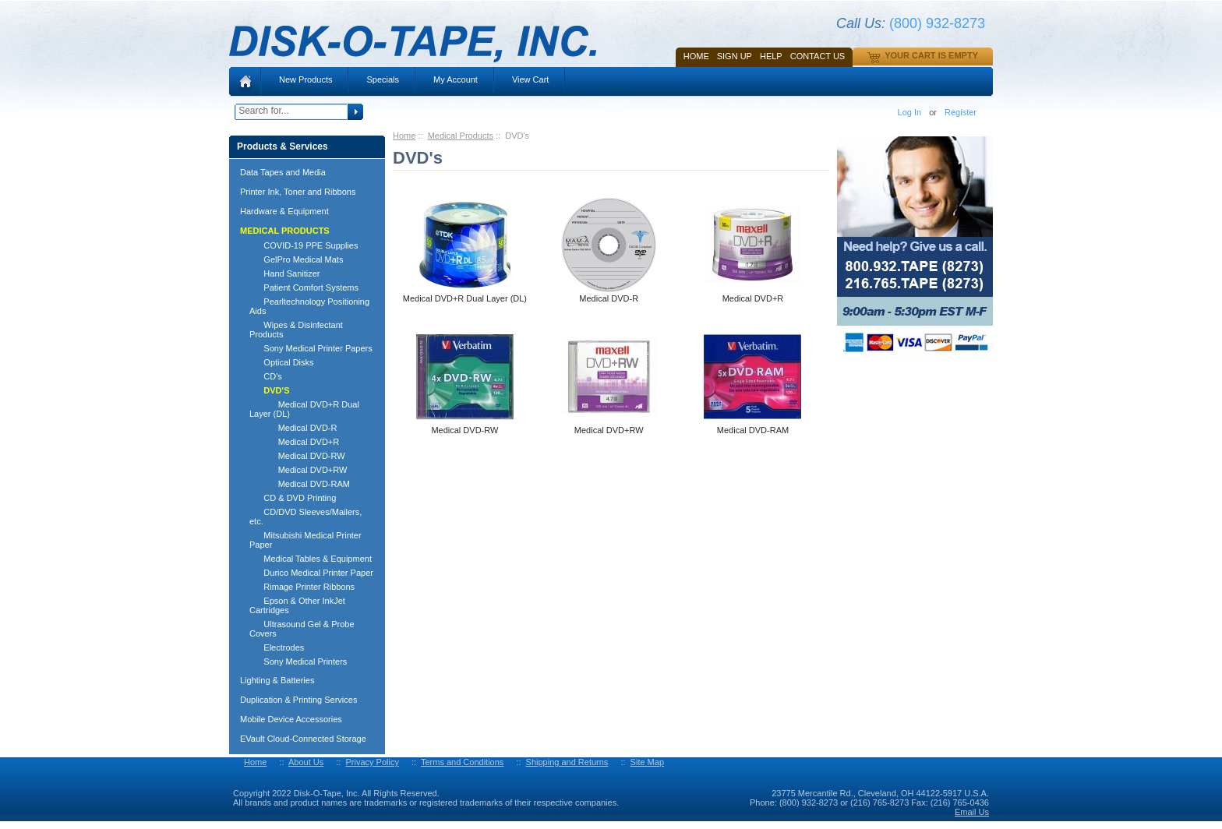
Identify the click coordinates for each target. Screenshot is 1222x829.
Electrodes (276, 647)
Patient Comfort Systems (303, 287)
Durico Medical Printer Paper (311, 572)
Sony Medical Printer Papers (311, 348)
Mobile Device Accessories (291, 719)
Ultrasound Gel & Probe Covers (302, 628)
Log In (910, 112)
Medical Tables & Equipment (310, 558)
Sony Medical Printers (298, 661)
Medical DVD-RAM (299, 484)
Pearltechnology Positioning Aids (309, 306)
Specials (382, 79)
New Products (305, 79)
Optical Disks (281, 362)
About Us (305, 762)
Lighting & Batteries (277, 680)
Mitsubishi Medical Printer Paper (305, 540)
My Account (455, 79)
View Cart (530, 79)
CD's (265, 376)
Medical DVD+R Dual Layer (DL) (304, 409)
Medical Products (460, 135)
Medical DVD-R (293, 427)
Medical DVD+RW (298, 469)
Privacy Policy (371, 762)
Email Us (972, 812)
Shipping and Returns (567, 762)
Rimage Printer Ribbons (302, 586)
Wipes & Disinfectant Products (296, 329)
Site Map (647, 762)
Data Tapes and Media (283, 172)
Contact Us (818, 56)
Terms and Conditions (462, 762)
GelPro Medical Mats (296, 259)
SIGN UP (734, 56)
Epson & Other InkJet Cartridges (297, 605)
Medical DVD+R (294, 441)
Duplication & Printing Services (298, 699)
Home (696, 56)
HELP (771, 56)
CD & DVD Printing (292, 498)
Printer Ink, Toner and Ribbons (297, 191)
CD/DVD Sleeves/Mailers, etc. (305, 516)
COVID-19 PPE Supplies (303, 245)
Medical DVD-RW (297, 455)
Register (961, 112)
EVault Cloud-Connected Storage (303, 738)
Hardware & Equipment (284, 211)
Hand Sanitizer (284, 273)
